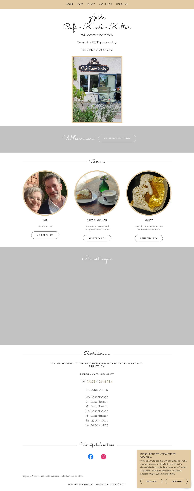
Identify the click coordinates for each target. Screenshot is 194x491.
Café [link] (80, 4)
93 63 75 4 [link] (105, 387)
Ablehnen (148, 481)
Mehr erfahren (42, 235)
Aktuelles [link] (105, 4)
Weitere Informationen (114, 138)
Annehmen (174, 481)
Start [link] (69, 4)
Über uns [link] (122, 4)
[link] (96, 28)
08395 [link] (91, 387)
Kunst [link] (91, 4)
